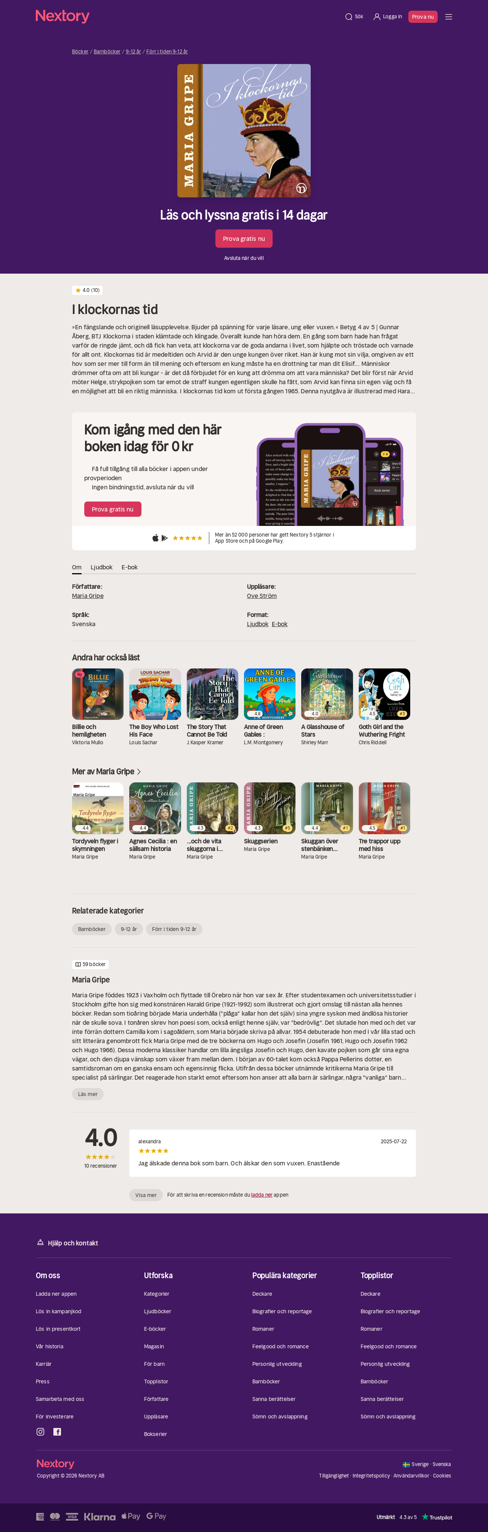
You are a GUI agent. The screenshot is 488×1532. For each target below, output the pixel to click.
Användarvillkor (411, 1476)
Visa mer (146, 1195)
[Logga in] (387, 17)
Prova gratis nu (244, 238)
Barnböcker (107, 52)
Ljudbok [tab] (101, 567)
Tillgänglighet (334, 1476)
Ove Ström (262, 595)
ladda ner (262, 1195)
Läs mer (88, 1094)
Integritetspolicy (371, 1476)
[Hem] (188, 17)
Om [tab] (77, 567)
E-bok (280, 624)
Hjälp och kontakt (67, 1242)
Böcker (80, 52)
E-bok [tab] (130, 567)
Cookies (442, 1476)
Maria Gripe (88, 595)
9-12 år (133, 52)
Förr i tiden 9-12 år (167, 52)
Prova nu (423, 16)
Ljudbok (258, 624)
